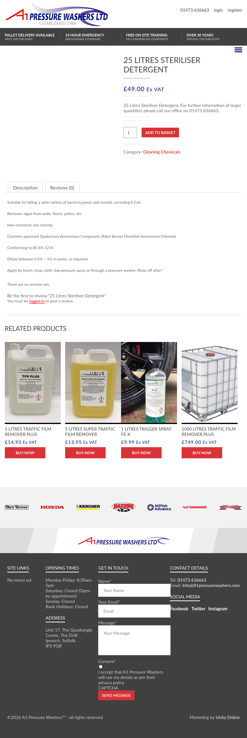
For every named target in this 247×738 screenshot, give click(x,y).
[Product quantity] (130, 132)
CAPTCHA (108, 687)
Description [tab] (25, 187)
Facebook (179, 608)
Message (107, 622)
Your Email (109, 602)
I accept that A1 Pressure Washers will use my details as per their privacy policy (130, 677)
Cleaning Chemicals (161, 151)
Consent (107, 661)
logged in (37, 301)
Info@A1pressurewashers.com (211, 585)
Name (104, 581)
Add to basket (160, 132)
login (218, 10)
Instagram (217, 608)
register (235, 10)
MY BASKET (224, 21)
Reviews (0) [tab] (62, 187)
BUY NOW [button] (25, 452)
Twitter (198, 608)
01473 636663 (194, 10)
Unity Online (228, 717)
